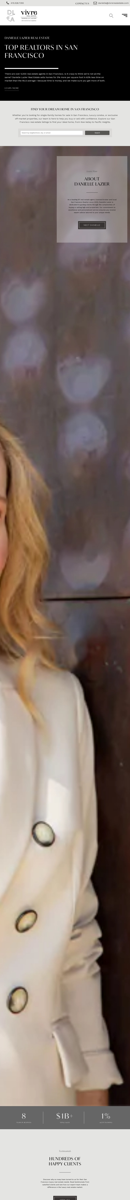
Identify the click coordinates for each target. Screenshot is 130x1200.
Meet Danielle (92, 225)
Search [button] (97, 133)
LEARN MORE (12, 88)
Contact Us (82, 3)
